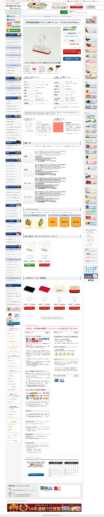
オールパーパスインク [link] (12, 267)
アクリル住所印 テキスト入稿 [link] (14, 85)
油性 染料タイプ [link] (14, 242)
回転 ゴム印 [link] (10, 226)
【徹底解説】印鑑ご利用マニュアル (90, 240)
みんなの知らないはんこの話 (90, 244)
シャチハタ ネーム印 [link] (12, 208)
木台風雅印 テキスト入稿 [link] (13, 155)
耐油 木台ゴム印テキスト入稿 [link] (14, 189)
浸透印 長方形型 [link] (11, 67)
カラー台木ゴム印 (13, 47)
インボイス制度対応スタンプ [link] (14, 301)
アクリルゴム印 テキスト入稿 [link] (14, 57)
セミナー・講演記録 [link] (12, 440)
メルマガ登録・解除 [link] (12, 399)
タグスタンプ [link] (10, 174)
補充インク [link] (10, 148)
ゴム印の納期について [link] (13, 341)
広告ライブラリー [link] (12, 437)
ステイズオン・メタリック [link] (13, 264)
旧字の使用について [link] (12, 366)
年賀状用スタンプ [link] (11, 179)
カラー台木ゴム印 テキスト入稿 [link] (14, 50)
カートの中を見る (76, 7)
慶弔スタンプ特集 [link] (11, 288)
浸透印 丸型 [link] (10, 73)
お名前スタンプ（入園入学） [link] (14, 111)
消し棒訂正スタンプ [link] (12, 119)
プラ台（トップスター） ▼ (42, 81)
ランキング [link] (10, 338)
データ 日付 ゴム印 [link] (12, 223)
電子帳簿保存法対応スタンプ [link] (14, 304)
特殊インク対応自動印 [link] (12, 195)
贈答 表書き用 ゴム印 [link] (12, 132)
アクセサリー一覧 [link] (11, 280)
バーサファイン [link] (11, 270)
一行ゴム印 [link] (10, 299)
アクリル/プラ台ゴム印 (13, 55)
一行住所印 (78, 12)
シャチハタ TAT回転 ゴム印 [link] (13, 197)
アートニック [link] (10, 251)
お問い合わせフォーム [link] (13, 417)
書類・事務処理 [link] (11, 121)
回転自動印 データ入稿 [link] (12, 145)
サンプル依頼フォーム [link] (13, 411)
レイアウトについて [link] (12, 363)
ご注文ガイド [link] (11, 373)
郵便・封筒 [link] (10, 124)
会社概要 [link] (10, 426)
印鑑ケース (72, 12)
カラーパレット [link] (11, 254)
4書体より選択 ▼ (69, 94)
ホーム (95, 1)
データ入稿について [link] (12, 348)
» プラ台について (40, 135)
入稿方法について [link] (12, 330)
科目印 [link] (9, 103)
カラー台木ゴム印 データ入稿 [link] (14, 52)
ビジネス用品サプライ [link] (12, 216)
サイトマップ (87, 1)
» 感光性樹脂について (71, 133)
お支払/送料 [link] (10, 375)
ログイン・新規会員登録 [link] (13, 396)
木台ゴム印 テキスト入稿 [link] (13, 39)
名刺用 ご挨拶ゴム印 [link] (12, 138)
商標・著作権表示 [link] (12, 384)
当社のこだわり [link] (11, 424)
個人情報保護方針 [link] (12, 389)
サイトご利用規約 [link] (12, 386)
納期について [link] (11, 378)
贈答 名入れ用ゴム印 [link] (12, 108)
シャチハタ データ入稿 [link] (12, 213)
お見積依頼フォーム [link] (12, 414)
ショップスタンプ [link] (11, 176)
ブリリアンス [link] (10, 272)
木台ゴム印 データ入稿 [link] (12, 42)
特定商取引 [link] (10, 381)
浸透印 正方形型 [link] (11, 70)
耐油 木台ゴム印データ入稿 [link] (13, 192)
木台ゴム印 (13, 37)
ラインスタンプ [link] (11, 171)
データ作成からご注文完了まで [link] (13, 351)
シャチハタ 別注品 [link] (11, 210)
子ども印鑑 (84, 12)
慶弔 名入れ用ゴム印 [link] (12, 106)
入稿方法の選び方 (13, 30)
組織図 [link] (9, 429)
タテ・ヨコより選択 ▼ (70, 91)
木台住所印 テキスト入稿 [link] (13, 82)
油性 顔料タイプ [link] (13, 236)
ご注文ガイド (72, 1)
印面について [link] (11, 333)
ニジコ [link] (9, 257)
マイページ (79, 1)
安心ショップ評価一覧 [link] (13, 435)
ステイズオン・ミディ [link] (12, 262)
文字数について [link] (11, 360)
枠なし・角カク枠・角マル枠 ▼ (71, 103)
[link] (29, 253)
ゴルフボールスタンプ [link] (12, 182)
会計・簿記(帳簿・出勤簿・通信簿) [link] (14, 127)
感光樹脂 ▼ (68, 86)
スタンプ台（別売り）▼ (41, 103)
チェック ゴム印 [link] (11, 162)
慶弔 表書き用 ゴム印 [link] (12, 129)
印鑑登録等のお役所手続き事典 (90, 236)
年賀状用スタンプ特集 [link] (12, 293)
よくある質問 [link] (11, 408)
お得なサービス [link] (11, 402)
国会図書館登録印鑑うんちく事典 (90, 232)
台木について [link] (11, 336)
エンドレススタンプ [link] (12, 229)
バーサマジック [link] (11, 275)
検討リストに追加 (72, 59)
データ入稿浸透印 (13, 65)
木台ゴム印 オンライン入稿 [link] (13, 45)
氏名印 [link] (9, 100)
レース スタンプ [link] (11, 165)
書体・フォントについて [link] (13, 357)
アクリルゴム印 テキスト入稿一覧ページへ (52, 317)
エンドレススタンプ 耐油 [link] (13, 200)
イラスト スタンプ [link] (11, 168)
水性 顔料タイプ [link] (11, 239)
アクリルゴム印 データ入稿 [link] (13, 60)
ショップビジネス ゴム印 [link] (13, 135)
